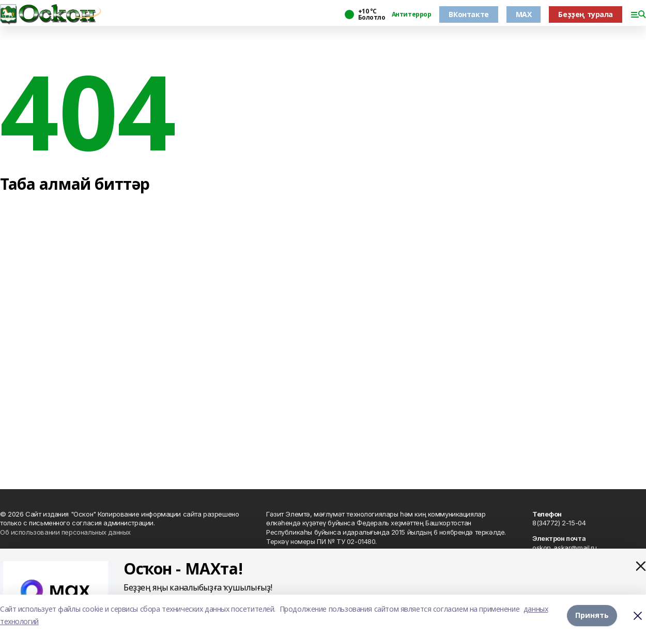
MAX (524, 14)
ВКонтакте (468, 14)
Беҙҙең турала (585, 14)
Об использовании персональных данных (65, 532)
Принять (592, 615)
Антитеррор (412, 14)
